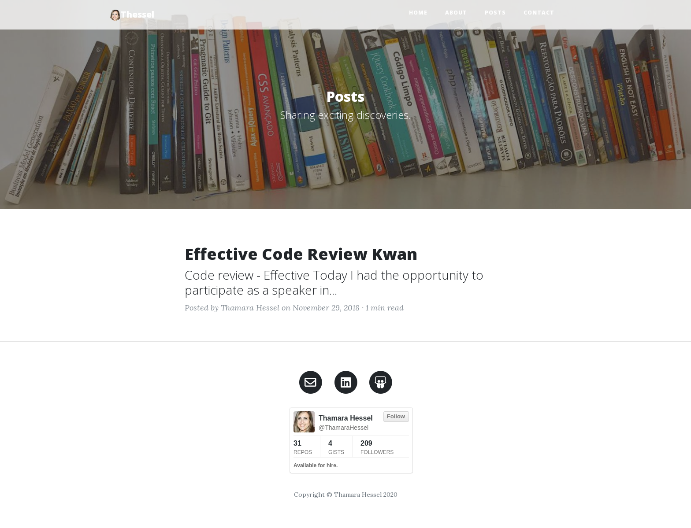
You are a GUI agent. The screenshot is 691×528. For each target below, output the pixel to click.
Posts (495, 12)
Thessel (132, 14)
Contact (539, 12)
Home (418, 12)
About (456, 12)
